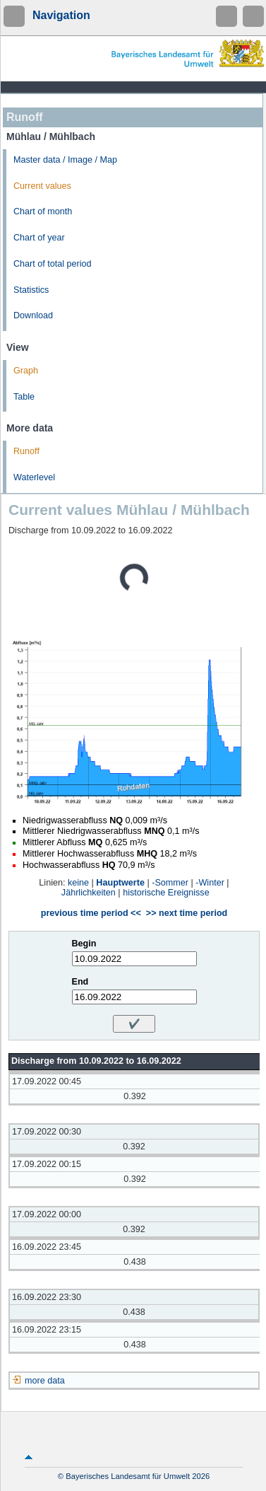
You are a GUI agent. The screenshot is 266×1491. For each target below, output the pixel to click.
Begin (84, 943)
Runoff (26, 451)
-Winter (209, 883)
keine (78, 883)
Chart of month (42, 211)
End (80, 982)
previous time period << (91, 913)
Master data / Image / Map (65, 160)
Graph (25, 371)
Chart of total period (52, 264)
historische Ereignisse (166, 893)
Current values (42, 186)
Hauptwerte (120, 883)
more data (45, 1381)
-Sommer (170, 883)
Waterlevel (34, 477)
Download (33, 315)
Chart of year (39, 238)
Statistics (31, 290)
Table (24, 397)
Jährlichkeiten (88, 893)
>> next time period (186, 913)
